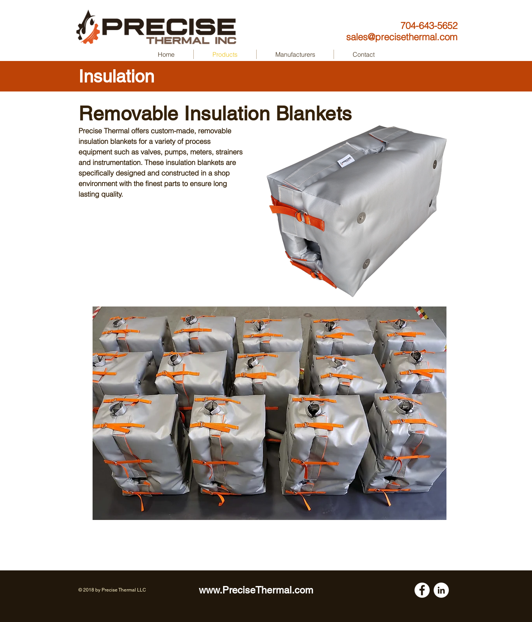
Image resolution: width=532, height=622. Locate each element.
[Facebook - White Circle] (422, 590)
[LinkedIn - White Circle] (441, 590)
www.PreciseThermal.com (256, 590)
